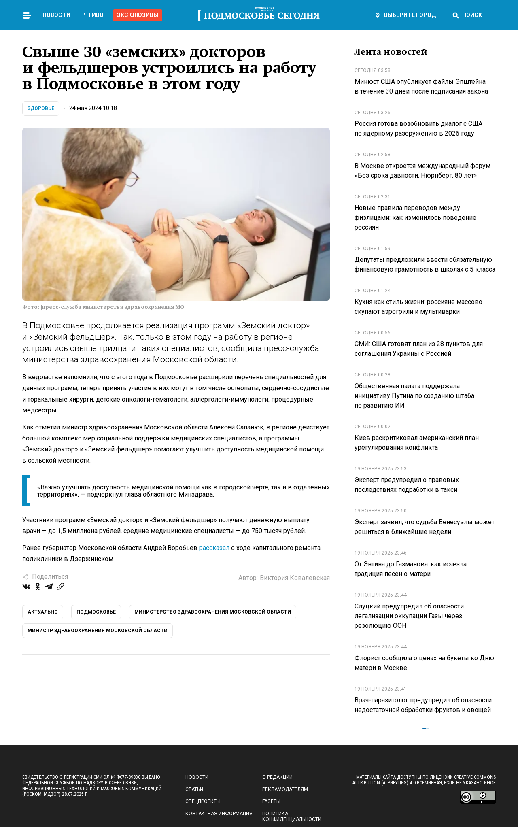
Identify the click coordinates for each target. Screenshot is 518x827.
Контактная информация (219, 813)
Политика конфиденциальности (291, 816)
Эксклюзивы (137, 15)
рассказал (214, 548)
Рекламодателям (285, 789)
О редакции (277, 777)
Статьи (194, 789)
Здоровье (41, 108)
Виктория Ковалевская (295, 578)
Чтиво (94, 15)
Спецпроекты (203, 801)
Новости (56, 15)
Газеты (271, 801)
